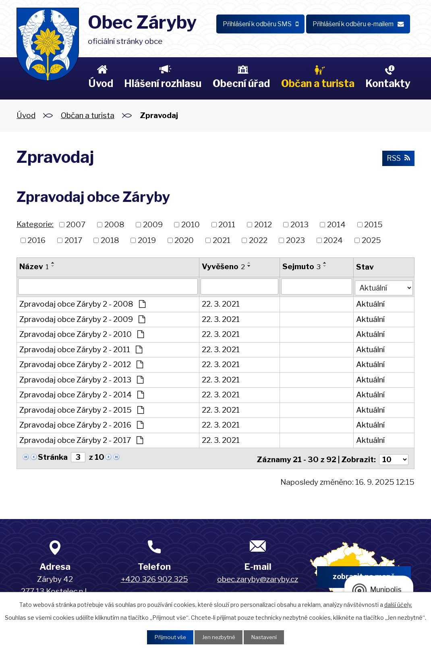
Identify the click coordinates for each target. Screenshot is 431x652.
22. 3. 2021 (220, 303)
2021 (221, 240)
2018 (110, 240)
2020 (184, 240)
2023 (295, 240)
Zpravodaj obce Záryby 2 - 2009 (82, 318)
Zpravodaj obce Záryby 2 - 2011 (80, 348)
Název (34, 266)
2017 (73, 240)
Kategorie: (35, 224)
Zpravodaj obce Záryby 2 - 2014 (81, 394)
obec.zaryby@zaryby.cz (257, 576)
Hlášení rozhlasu (162, 83)
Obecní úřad (241, 83)
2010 (190, 224)
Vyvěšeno (223, 266)
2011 (226, 224)
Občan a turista (317, 83)
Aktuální (370, 303)
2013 (299, 224)
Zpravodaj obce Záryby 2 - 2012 (81, 363)
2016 (36, 240)
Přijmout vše (167, 636)
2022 (258, 240)
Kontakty (387, 83)
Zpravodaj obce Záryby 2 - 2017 (81, 439)
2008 (114, 224)
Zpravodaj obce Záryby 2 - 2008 (82, 303)
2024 (333, 240)
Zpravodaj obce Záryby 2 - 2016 (81, 424)
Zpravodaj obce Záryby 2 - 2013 (81, 378)
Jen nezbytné (218, 636)
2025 (371, 240)
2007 (75, 224)
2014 (336, 224)
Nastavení (266, 636)
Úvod (100, 83)
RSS (397, 158)
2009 (153, 224)
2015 (373, 224)
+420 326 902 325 (154, 576)
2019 (147, 240)
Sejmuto (301, 266)
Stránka (53, 456)
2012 (263, 224)
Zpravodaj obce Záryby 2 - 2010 (81, 333)
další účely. (398, 603)
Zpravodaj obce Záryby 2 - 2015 (81, 408)
